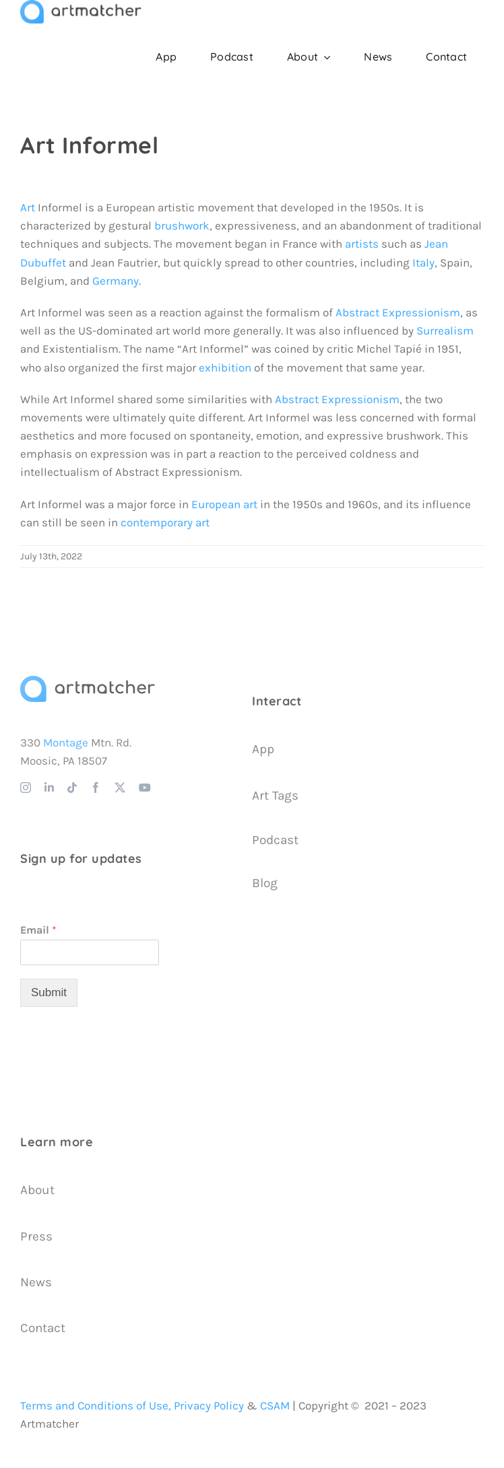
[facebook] (95, 787)
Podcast (275, 840)
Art (27, 207)
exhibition (225, 367)
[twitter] (120, 787)
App (263, 749)
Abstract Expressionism (398, 312)
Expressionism (360, 399)
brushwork (182, 225)
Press (36, 1236)
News (36, 1282)
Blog (265, 883)
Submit (49, 992)
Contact (42, 1328)
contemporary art (165, 522)
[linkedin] (49, 787)
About (37, 1190)
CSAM (275, 1405)
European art (224, 504)
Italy (423, 262)
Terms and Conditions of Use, (95, 1405)
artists (362, 243)
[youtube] (145, 787)
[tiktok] (72, 787)
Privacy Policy (209, 1405)
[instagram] (25, 787)
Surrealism (445, 330)
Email (38, 929)
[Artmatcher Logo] (87, 681)
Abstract (297, 399)
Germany (115, 280)
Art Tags (275, 795)
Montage (65, 742)
